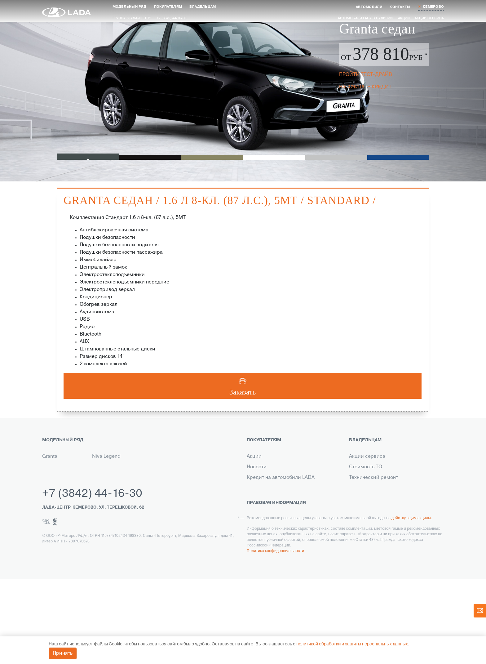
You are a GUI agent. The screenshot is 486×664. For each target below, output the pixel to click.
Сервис (256, 541)
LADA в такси (262, 551)
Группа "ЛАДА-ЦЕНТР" (132, 18)
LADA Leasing (262, 562)
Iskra (97, 477)
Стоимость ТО (365, 467)
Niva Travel (54, 488)
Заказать (242, 392)
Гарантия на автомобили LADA (283, 499)
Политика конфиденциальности (275, 636)
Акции (404, 18)
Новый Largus (58, 477)
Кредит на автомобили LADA (281, 477)
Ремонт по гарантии (372, 488)
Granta (49, 456)
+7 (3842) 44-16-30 (92, 579)
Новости (257, 467)
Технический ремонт (373, 477)
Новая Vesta (56, 467)
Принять (63, 653)
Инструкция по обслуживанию (385, 509)
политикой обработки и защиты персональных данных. (352, 644)
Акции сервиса (429, 18)
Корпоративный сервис (377, 530)
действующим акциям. (411, 603)
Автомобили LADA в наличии (365, 18)
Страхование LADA (269, 488)
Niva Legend (106, 456)
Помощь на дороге (371, 520)
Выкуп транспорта (268, 530)
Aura (97, 467)
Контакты (257, 520)
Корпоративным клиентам (278, 509)
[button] (130, 7)
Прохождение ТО (369, 499)
